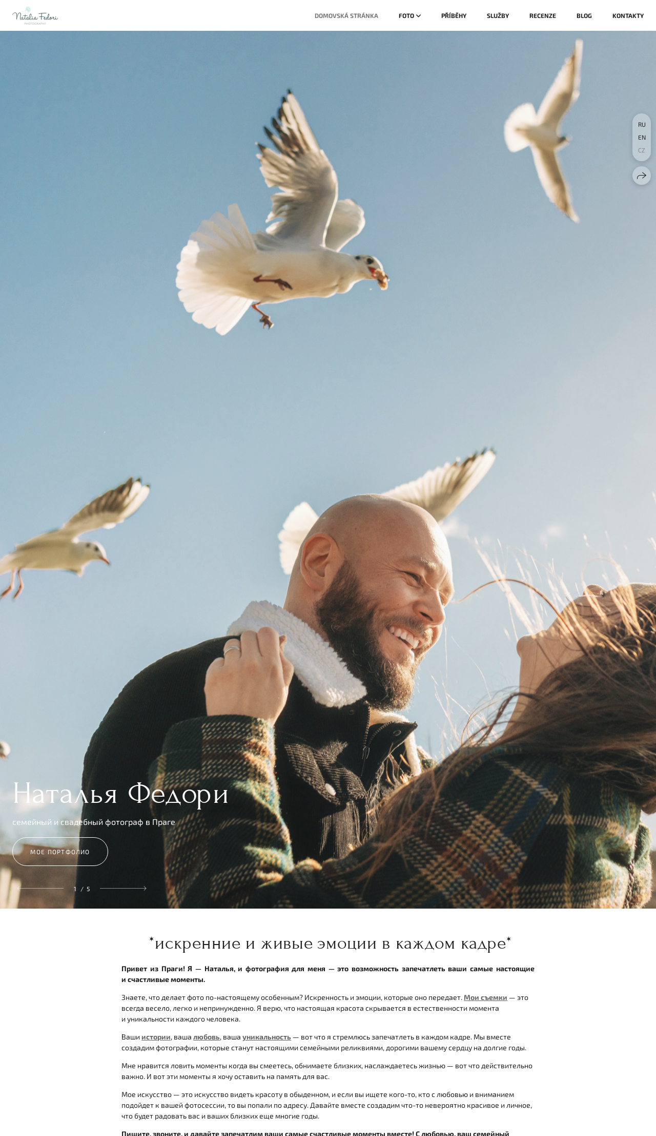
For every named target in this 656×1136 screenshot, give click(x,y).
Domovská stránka (346, 15)
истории (156, 1036)
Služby (498, 15)
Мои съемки (485, 997)
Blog (584, 15)
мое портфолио (60, 851)
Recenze (542, 15)
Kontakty (628, 15)
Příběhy (453, 15)
